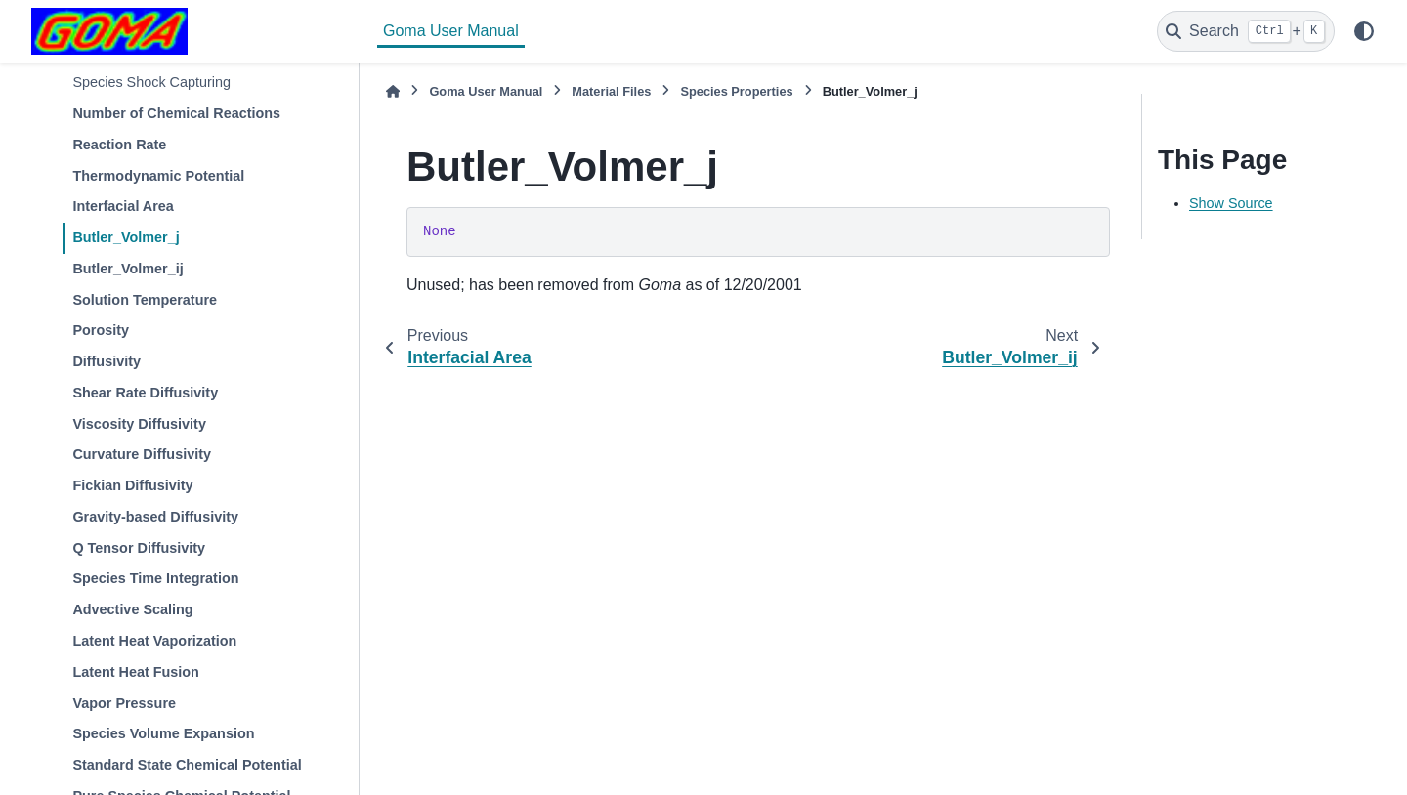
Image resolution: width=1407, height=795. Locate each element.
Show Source (1231, 203)
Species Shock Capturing (151, 82)
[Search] (1246, 31)
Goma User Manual (451, 30)
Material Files (611, 91)
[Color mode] (1364, 31)
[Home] (393, 91)
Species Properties (736, 91)
